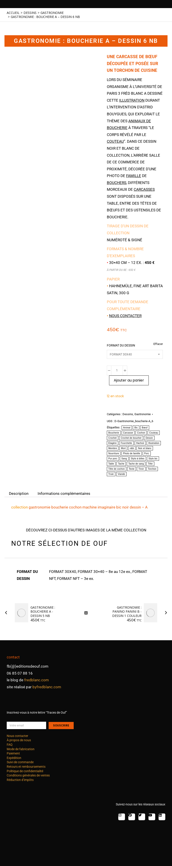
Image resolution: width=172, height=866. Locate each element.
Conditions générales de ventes (28, 775)
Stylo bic (153, 458)
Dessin (149, 438)
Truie (111, 474)
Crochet (112, 438)
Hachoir (140, 443)
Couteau (153, 433)
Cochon (141, 433)
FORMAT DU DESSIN (121, 345)
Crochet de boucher (131, 438)
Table (111, 464)
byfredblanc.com (46, 687)
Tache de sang (136, 464)
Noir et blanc (144, 448)
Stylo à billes (137, 458)
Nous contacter (125, 316)
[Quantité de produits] (117, 370)
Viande (121, 474)
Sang (124, 458)
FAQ (10, 744)
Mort (123, 448)
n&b (132, 448)
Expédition (14, 758)
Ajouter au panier (129, 380)
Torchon (152, 469)
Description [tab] (18, 493)
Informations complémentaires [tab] (64, 493)
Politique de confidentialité (25, 771)
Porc (146, 453)
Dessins (128, 414)
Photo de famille (131, 453)
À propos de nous (19, 740)
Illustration (153, 443)
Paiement (13, 753)
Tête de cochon (116, 469)
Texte (131, 469)
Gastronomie (142, 414)
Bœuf (145, 427)
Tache (121, 464)
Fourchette (126, 443)
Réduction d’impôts (20, 780)
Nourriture (113, 453)
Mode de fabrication (20, 749)
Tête (150, 464)
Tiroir (141, 469)
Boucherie (113, 433)
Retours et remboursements (26, 766)
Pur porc (112, 458)
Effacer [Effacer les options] (158, 344)
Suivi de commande (20, 762)
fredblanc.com (36, 680)
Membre (112, 448)
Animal (126, 427)
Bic (136, 427)
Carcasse (128, 433)
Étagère (112, 443)
